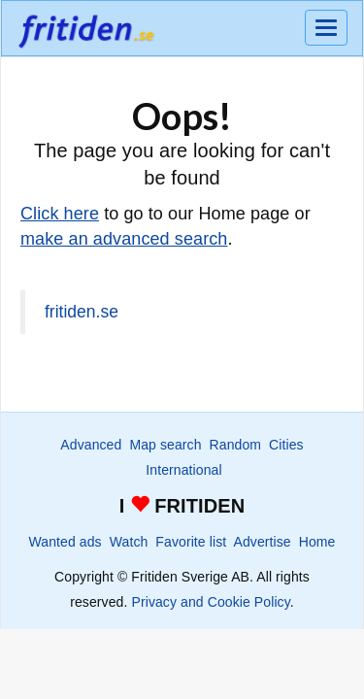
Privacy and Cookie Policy (210, 602)
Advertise (261, 541)
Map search (165, 444)
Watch (129, 541)
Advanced (90, 444)
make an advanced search (123, 239)
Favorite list (190, 541)
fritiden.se (81, 311)
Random (236, 444)
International (183, 470)
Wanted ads (65, 541)
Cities (286, 444)
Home (317, 541)
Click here (59, 213)
